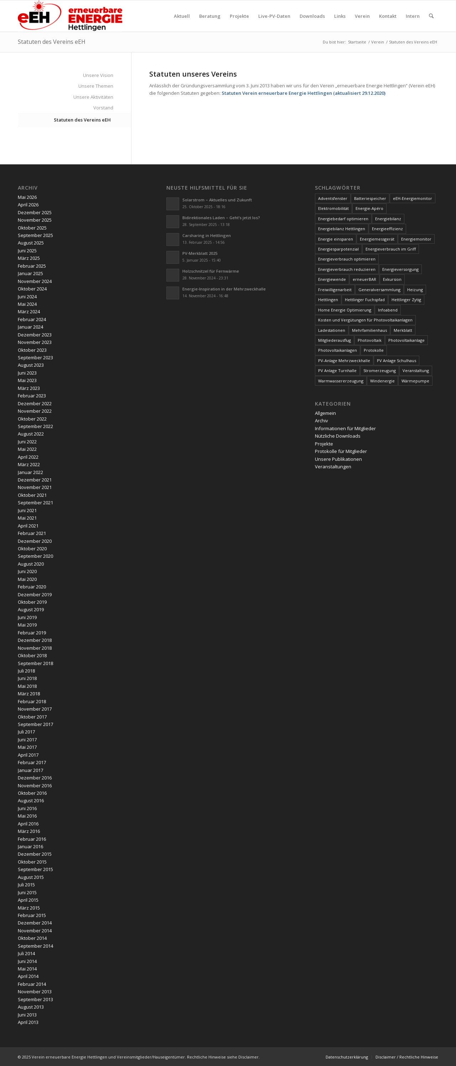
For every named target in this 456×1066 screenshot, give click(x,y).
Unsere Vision (98, 75)
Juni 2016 (27, 808)
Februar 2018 (32, 701)
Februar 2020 (32, 586)
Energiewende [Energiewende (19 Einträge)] (332, 279)
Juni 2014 (27, 961)
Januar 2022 (30, 472)
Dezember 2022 (35, 403)
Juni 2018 (27, 678)
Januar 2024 (30, 327)
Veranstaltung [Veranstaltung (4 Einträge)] (416, 370)
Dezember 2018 (35, 640)
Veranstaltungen (333, 466)
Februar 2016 (32, 839)
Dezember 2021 (35, 480)
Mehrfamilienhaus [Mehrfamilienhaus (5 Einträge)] (369, 330)
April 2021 (28, 525)
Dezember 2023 (35, 334)
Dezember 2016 (35, 777)
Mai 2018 (27, 686)
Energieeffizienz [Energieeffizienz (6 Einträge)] (387, 228)
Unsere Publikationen (338, 459)
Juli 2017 (26, 731)
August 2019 (31, 609)
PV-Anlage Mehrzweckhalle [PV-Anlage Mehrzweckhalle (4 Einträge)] (344, 360)
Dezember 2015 (35, 854)
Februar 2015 (32, 915)
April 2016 (28, 823)
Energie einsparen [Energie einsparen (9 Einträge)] (335, 239)
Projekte (324, 444)
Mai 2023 (27, 380)
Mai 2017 (27, 747)
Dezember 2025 (35, 212)
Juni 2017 (27, 739)
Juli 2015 (26, 884)
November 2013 (35, 991)
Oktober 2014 (32, 938)
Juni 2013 (27, 1014)
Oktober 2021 (32, 495)
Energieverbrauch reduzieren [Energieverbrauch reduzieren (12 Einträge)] (346, 269)
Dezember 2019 (35, 594)
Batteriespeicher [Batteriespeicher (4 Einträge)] (370, 198)
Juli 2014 (26, 953)
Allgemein (325, 413)
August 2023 (31, 365)
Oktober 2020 (32, 548)
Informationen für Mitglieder (345, 428)
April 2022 (28, 457)
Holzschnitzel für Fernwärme (210, 271)
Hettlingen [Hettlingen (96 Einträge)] (328, 299)
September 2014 (35, 946)
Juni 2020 (27, 571)
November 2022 (35, 411)
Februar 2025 (32, 266)
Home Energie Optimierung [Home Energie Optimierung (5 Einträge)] (344, 310)
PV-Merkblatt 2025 (199, 253)
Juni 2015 (27, 892)
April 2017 (28, 755)
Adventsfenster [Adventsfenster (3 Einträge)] (332, 198)
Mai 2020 (27, 579)
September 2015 (35, 869)
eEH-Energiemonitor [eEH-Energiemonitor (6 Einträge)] (412, 198)
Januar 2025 (30, 273)
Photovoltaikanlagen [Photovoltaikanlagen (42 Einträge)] (337, 350)
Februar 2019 (32, 632)
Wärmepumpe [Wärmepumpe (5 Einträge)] (415, 380)
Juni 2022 (27, 441)
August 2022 (31, 434)
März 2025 (29, 258)
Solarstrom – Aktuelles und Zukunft (217, 199)
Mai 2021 (27, 518)
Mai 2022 (27, 449)
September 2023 (35, 357)
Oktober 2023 (32, 350)
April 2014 (28, 976)
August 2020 (31, 564)
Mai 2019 (27, 625)
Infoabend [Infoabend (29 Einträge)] (388, 310)
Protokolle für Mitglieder (341, 451)
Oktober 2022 (32, 419)
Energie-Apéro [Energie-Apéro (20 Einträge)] (369, 208)
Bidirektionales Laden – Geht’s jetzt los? (221, 217)
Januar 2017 (30, 770)
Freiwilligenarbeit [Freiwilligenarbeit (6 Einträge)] (335, 289)
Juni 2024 (27, 296)
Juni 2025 (27, 250)
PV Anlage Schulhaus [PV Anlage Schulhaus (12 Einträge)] (396, 360)
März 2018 (29, 693)
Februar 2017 (32, 762)
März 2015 (29, 908)
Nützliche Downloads (338, 436)
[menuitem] (182, 16)
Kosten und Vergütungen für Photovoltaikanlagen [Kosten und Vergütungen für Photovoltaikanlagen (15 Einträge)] (365, 320)
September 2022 (35, 426)
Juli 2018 (26, 671)
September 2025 (35, 235)
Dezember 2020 (35, 541)
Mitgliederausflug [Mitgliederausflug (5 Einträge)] (334, 340)
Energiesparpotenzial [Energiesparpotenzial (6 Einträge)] (338, 249)
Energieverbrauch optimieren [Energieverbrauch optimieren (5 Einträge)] (346, 259)
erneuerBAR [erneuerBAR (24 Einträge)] (364, 279)
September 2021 (35, 502)
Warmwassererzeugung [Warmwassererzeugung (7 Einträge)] (340, 380)
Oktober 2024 (32, 288)
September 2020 (35, 556)
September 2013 (35, 999)
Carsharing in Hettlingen (206, 235)
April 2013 (28, 1022)
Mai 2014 (27, 968)
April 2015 (28, 900)
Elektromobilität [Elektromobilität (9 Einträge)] (333, 208)
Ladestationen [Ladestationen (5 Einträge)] (331, 330)
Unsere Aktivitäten (93, 97)
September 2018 (35, 663)
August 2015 (31, 877)
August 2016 (31, 800)
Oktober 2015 (32, 862)
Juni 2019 (27, 617)
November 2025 (35, 220)
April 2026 (28, 204)
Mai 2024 (27, 304)
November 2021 (35, 487)
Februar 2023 (32, 395)
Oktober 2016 (32, 793)
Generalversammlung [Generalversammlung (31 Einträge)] (379, 289)
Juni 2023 (27, 373)
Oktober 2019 (32, 602)
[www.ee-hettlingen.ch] (70, 16)
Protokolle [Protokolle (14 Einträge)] (374, 350)
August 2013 (31, 1007)
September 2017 (35, 724)
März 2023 (29, 388)
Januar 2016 (30, 846)
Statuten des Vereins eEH (52, 42)
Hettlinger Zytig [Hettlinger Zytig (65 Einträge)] (406, 299)
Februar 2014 (32, 984)
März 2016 (29, 831)
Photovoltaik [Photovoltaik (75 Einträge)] (370, 340)
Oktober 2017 (32, 717)
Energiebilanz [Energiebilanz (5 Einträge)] (388, 218)
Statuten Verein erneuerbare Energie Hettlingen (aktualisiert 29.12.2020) (303, 93)
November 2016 (35, 785)
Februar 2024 (32, 319)
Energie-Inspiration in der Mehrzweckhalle (224, 289)
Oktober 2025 (32, 228)
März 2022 (29, 464)
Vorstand (103, 107)
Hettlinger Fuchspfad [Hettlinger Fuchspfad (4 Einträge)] (365, 299)
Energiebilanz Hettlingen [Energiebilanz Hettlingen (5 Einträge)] (341, 228)
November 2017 (35, 709)
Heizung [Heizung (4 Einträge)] (415, 289)
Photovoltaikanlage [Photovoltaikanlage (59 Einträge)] (406, 340)
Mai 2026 (27, 197)
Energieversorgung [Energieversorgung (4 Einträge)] (400, 269)
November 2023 (35, 342)
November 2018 (35, 648)
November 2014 (35, 930)
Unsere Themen (95, 86)
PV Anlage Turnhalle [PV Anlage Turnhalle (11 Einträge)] (337, 370)
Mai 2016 (27, 816)
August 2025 (31, 243)
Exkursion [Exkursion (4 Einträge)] (392, 279)
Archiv (321, 420)
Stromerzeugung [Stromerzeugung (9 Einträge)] (379, 370)
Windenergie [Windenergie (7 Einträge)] (382, 380)
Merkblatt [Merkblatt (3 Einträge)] (403, 330)
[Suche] (431, 16)
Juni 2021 (27, 510)
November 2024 (35, 281)
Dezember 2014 (35, 923)
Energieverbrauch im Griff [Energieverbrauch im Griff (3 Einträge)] (391, 249)
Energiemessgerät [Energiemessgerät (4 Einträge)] (377, 239)
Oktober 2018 (32, 655)
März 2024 (29, 311)
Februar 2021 (32, 533)
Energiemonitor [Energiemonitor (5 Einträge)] (416, 239)
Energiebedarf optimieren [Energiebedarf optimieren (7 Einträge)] (343, 218)
